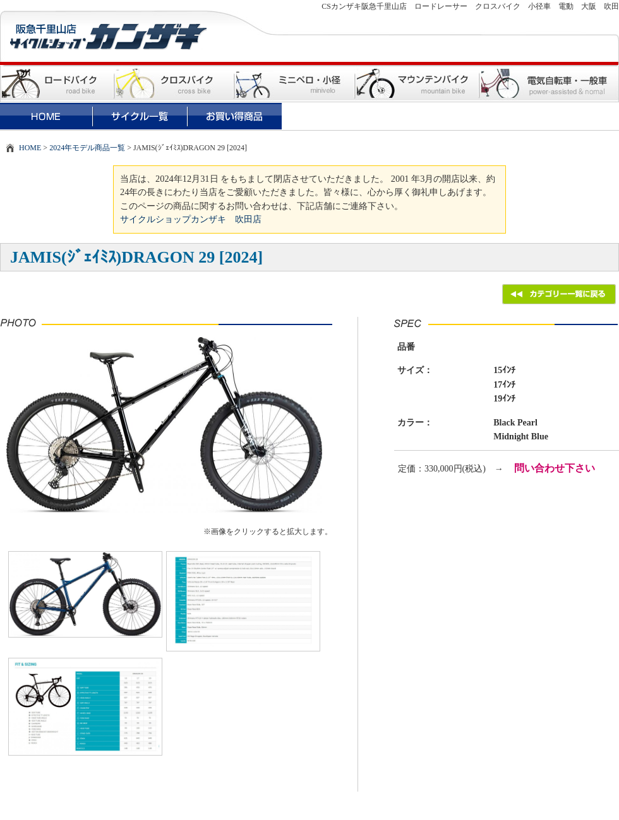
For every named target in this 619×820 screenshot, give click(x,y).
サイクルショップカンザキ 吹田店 (190, 219)
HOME (30, 147)
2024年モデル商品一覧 (87, 147)
